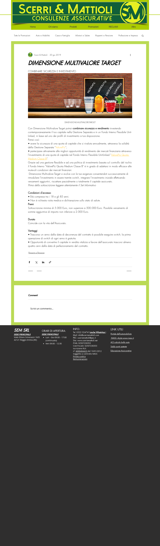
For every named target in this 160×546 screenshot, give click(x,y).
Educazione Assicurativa (121, 350)
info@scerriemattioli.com (88, 335)
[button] (142, 35)
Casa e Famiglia (62, 35)
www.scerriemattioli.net (87, 340)
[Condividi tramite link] (50, 262)
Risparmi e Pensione (104, 35)
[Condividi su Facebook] (29, 262)
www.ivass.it (128, 338)
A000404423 (82, 351)
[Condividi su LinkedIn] (43, 262)
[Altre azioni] (130, 54)
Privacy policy (79, 356)
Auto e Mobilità (43, 35)
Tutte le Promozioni (22, 35)
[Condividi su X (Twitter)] (36, 262)
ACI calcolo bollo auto (120, 342)
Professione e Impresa (128, 35)
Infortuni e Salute (82, 35)
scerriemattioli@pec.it (87, 337)
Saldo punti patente (119, 346)
